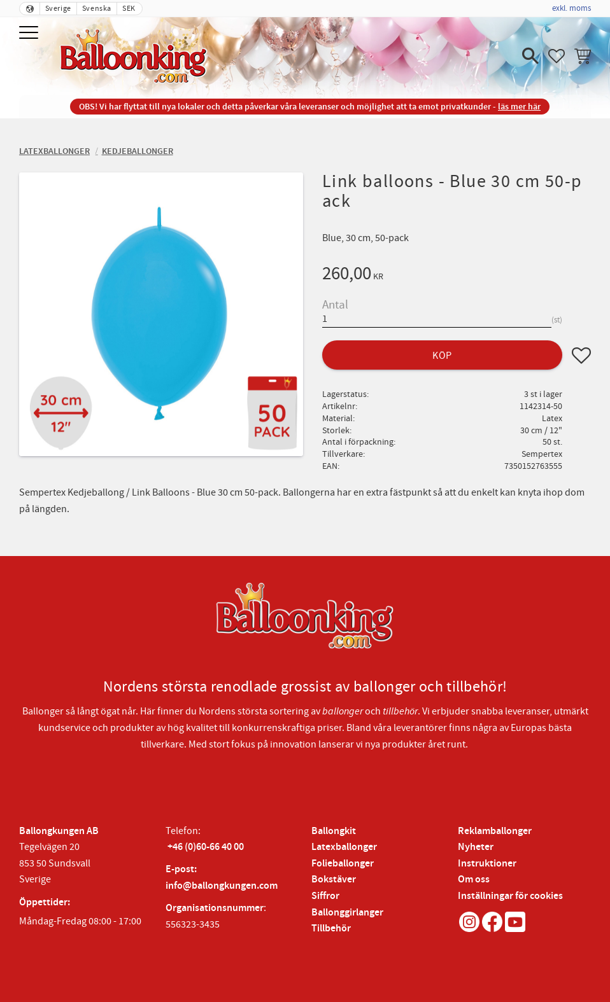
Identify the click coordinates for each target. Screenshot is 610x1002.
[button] (30, 33)
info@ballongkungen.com (222, 886)
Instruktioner (487, 863)
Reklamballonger (495, 831)
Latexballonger (344, 847)
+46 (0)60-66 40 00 (205, 847)
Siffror (325, 896)
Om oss (474, 879)
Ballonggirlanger (347, 912)
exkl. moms (571, 8)
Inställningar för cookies (510, 896)
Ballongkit (333, 831)
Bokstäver (333, 879)
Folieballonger (342, 863)
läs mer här (519, 107)
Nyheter (475, 847)
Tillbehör (331, 928)
